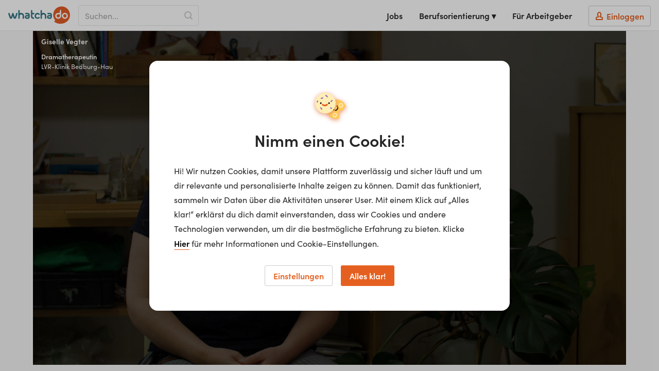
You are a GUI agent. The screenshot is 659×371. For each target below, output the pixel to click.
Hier (181, 243)
